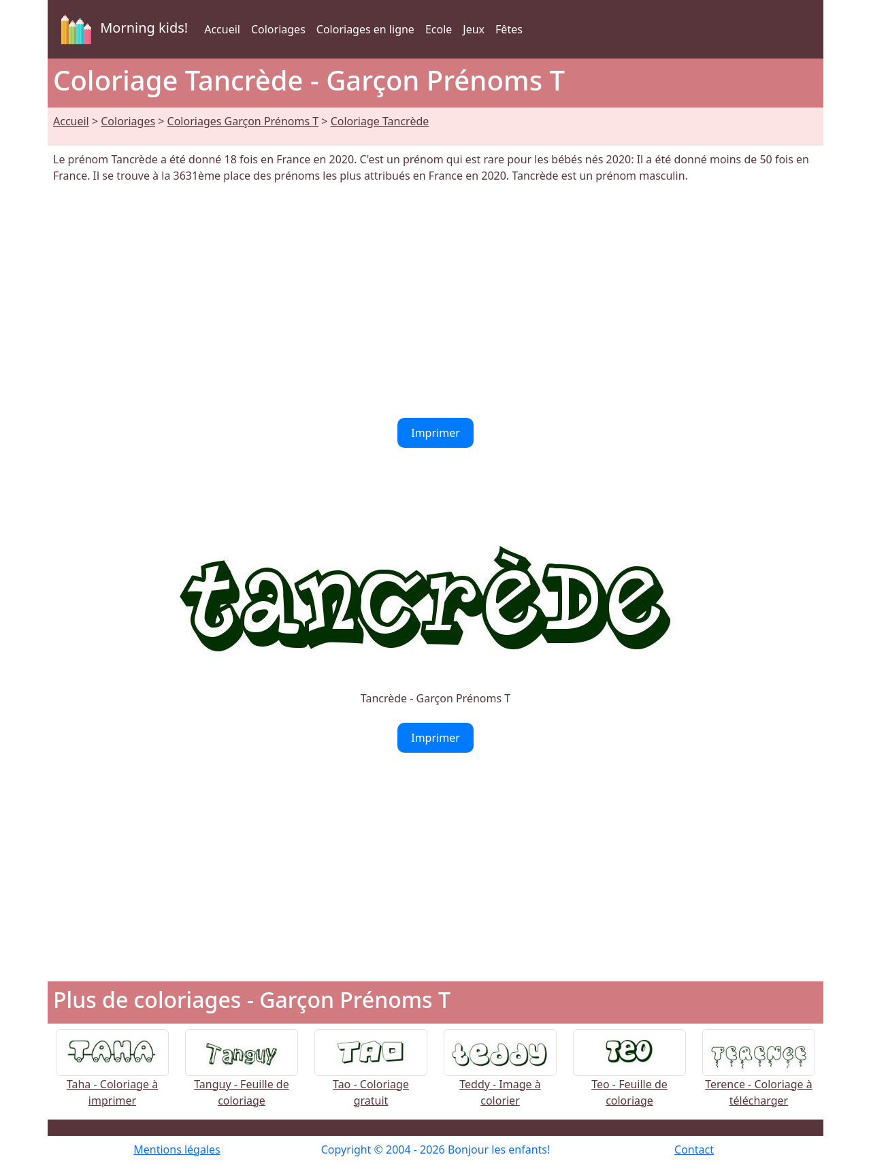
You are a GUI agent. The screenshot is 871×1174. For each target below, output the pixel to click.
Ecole (438, 29)
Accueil (222, 29)
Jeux (473, 29)
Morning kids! (122, 29)
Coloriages (278, 29)
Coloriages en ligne (365, 29)
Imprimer (435, 432)
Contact (694, 1149)
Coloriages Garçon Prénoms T (243, 121)
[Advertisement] (435, 301)
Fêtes (509, 29)
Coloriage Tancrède (380, 121)
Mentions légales (176, 1149)
